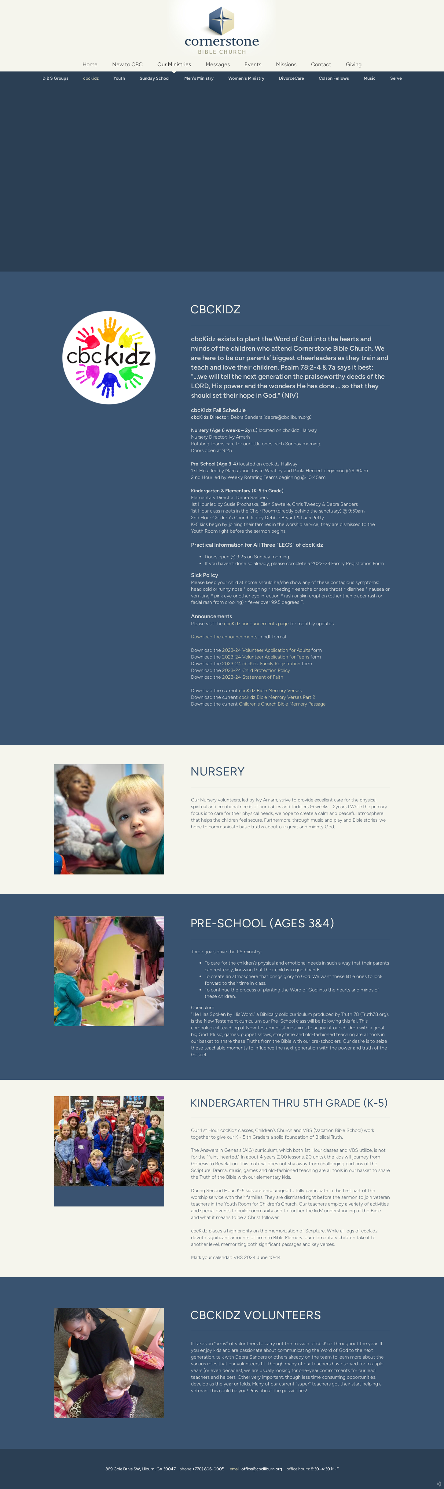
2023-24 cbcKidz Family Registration (261, 663)
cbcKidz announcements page (256, 623)
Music (370, 78)
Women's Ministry (246, 78)
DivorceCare (291, 78)
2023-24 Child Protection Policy (256, 670)
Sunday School (155, 78)
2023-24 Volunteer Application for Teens (265, 657)
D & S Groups (55, 78)
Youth (119, 78)
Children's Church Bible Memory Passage (282, 704)
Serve (396, 78)
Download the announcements (224, 637)
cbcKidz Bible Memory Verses (270, 690)
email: (256, 1468)
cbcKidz (91, 78)
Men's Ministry (199, 78)
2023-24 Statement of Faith (252, 677)
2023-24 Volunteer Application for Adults (266, 650)
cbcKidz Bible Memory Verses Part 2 (277, 697)
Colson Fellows (334, 78)
